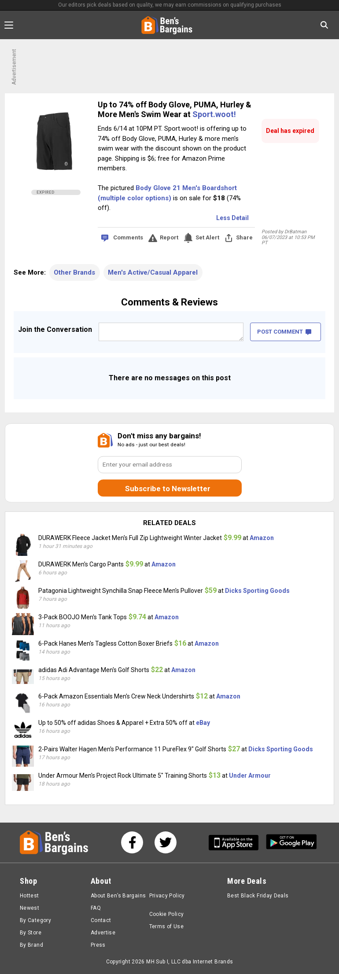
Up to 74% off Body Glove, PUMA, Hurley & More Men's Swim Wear (174, 109)
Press (98, 945)
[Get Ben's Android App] (291, 842)
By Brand (31, 945)
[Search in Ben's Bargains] (324, 25)
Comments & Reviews (169, 302)
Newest (29, 908)
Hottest (29, 896)
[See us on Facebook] (132, 842)
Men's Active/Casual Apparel (153, 272)
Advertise (103, 933)
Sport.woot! (214, 114)
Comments (128, 237)
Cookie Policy (166, 914)
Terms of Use (166, 926)
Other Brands (74, 272)
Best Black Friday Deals (258, 896)
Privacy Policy (167, 896)
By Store (30, 933)
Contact (101, 920)
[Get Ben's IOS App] (237, 842)
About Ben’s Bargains (118, 896)
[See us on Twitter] (166, 842)
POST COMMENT (284, 331)
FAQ (96, 908)
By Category (35, 920)
